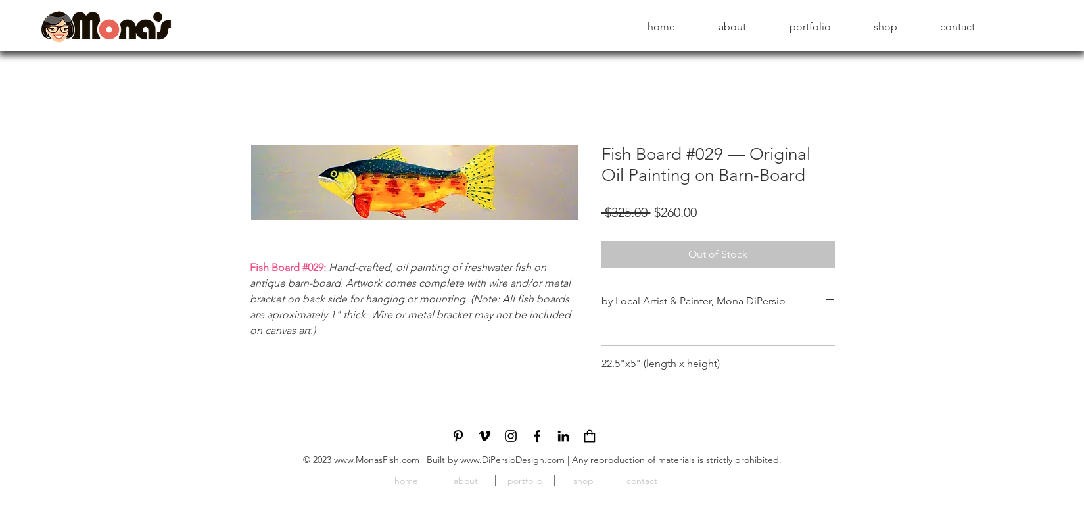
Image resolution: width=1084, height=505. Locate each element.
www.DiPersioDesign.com (512, 460)
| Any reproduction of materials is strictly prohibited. (673, 460)
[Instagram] (511, 436)
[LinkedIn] (563, 436)
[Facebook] (537, 436)
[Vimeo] (484, 436)
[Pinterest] (458, 436)
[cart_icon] (590, 436)
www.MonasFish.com (376, 460)
